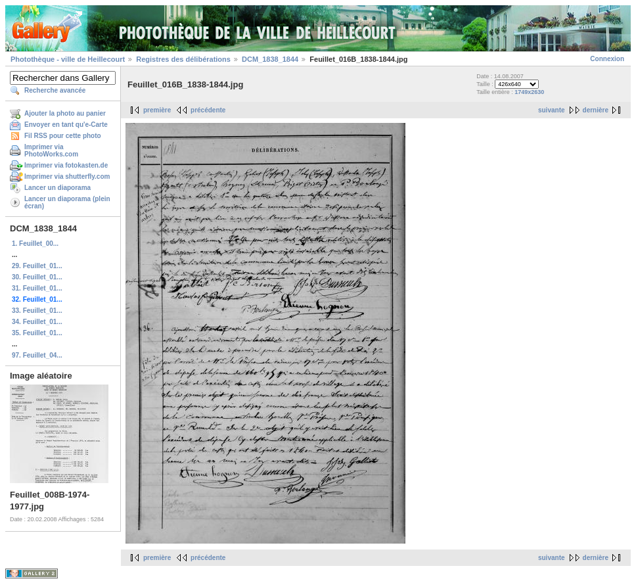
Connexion (607, 58)
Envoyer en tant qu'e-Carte (66, 124)
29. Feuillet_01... (37, 265)
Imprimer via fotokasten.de (66, 165)
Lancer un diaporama (57, 187)
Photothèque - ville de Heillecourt (68, 59)
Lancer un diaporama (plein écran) (67, 202)
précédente (208, 110)
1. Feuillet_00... (35, 243)
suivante (551, 110)
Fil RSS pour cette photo (62, 135)
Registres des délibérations (183, 59)
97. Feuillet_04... (37, 355)
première (157, 110)
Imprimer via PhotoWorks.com (51, 150)
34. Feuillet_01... (37, 321)
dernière (595, 110)
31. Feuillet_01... (37, 288)
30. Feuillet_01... (37, 277)
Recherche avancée (54, 90)
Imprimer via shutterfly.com (67, 176)
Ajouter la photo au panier (65, 113)
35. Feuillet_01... (37, 333)
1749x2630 (529, 92)
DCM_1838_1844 (270, 59)
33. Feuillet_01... (37, 310)
